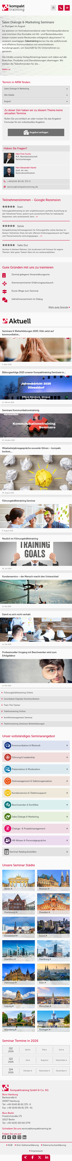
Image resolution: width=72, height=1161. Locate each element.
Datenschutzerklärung (53, 1145)
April (27, 1049)
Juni (61, 1049)
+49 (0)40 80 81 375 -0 (18, 1104)
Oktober (27, 1071)
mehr (6, 69)
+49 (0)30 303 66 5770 (18, 1123)
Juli (28, 1060)
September (61, 1060)
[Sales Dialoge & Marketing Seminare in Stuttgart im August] (60, 8)
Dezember (61, 1071)
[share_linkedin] (46, 1158)
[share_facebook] (32, 1158)
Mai (44, 1049)
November (44, 1071)
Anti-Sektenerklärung (27, 1145)
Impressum (36, 1151)
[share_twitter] (39, 1158)
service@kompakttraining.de (36, 1128)
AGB (9, 1145)
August (44, 1060)
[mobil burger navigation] (53, 8)
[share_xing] (25, 1158)
